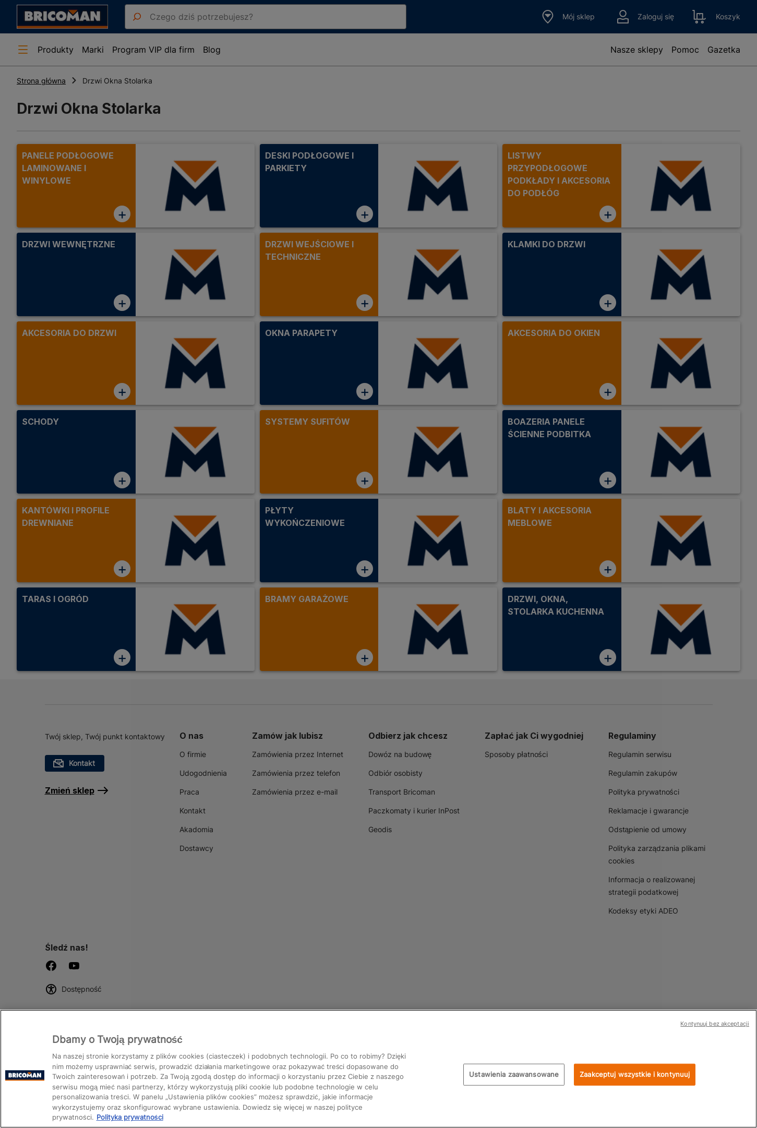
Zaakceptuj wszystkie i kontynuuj (635, 1074)
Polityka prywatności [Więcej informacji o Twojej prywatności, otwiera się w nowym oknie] (130, 1117)
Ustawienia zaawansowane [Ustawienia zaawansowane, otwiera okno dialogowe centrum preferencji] (514, 1074)
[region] (378, 1069)
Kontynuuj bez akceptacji (714, 1023)
